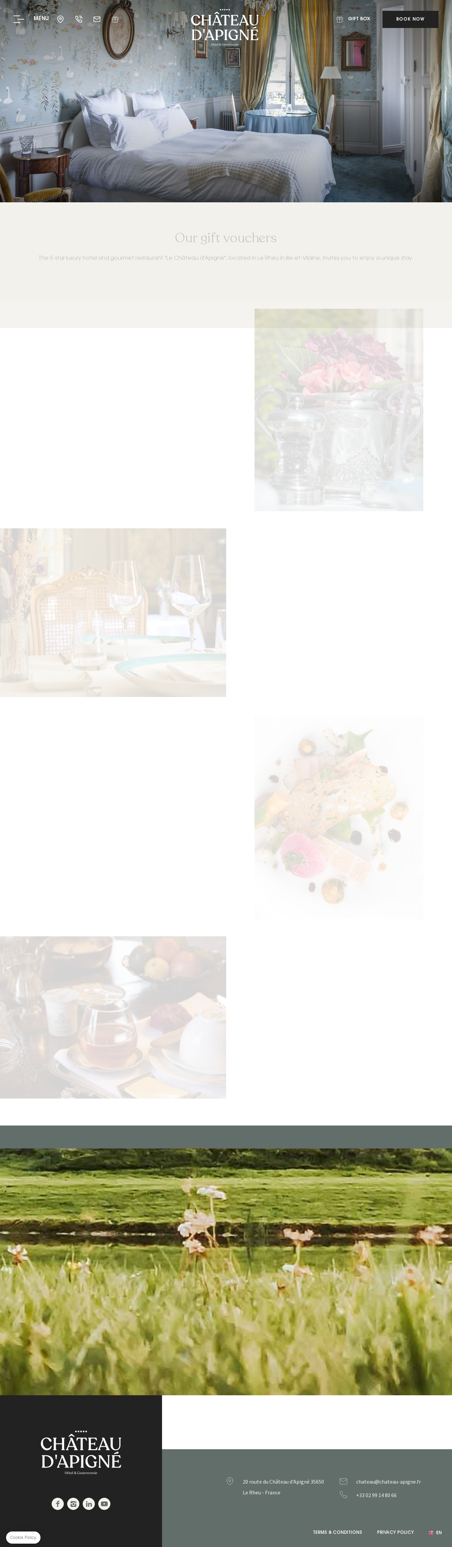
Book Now (410, 19)
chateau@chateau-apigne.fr (97, 19)
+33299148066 (390, 1495)
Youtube (104, 1504)
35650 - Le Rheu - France (61, 19)
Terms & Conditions (337, 1532)
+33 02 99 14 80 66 (79, 19)
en (439, 1533)
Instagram (73, 1504)
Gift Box (115, 19)
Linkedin (89, 1504)
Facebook (58, 1504)
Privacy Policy (395, 1532)
